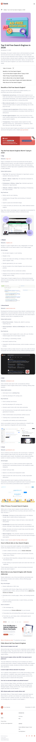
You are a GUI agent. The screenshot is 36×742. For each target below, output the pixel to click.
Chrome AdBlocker (16, 610)
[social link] (26, 736)
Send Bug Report (22, 731)
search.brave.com (10, 308)
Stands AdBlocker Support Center (25, 727)
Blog (19, 718)
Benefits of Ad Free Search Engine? (12, 71)
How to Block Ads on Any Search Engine (13, 78)
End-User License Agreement (6, 723)
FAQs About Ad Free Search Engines (12, 82)
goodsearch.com (10, 450)
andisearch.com (10, 381)
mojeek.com (9, 242)
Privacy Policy (3, 721)
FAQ (19, 729)
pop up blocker (24, 129)
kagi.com (8, 158)
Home (5, 9)
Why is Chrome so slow (7, 640)
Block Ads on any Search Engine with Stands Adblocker (17, 80)
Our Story (21, 716)
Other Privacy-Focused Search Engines (13, 75)
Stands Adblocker (26, 550)
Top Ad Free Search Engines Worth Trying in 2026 (16, 73)
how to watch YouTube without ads (18, 540)
